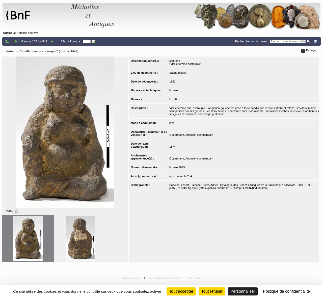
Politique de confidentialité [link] (286, 291)
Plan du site (194, 278)
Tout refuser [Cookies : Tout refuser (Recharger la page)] (211, 291)
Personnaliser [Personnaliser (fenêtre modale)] (242, 291)
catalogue (9, 32)
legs (171, 122)
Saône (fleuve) (178, 72)
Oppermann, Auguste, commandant (191, 134)
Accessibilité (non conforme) (165, 278)
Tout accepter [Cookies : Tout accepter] (181, 291)
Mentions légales (131, 278)
